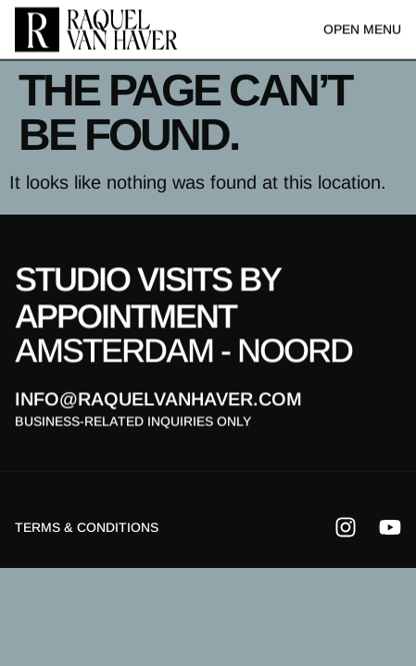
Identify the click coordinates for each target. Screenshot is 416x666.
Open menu (362, 28)
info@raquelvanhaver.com (158, 399)
